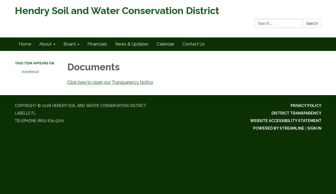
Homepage (30, 72)
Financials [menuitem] (97, 44)
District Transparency (296, 113)
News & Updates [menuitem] (131, 44)
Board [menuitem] (69, 44)
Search (312, 23)
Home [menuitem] (25, 44)
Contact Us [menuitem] (193, 44)
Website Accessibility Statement (285, 121)
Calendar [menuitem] (165, 44)
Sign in (314, 128)
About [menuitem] (45, 44)
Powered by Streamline (278, 128)
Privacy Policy (306, 105)
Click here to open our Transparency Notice (110, 82)
